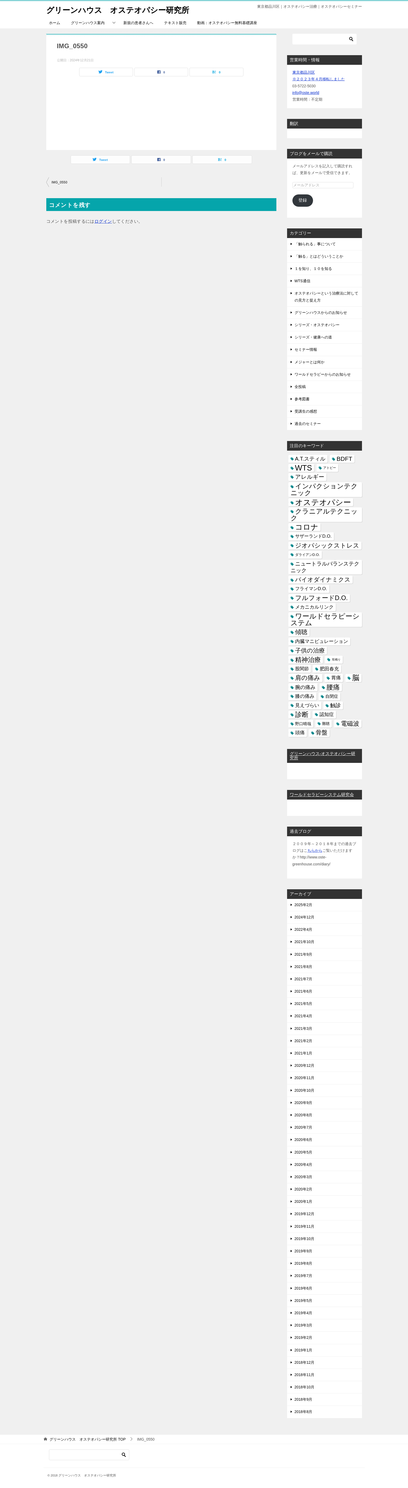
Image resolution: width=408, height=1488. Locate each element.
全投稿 (300, 387)
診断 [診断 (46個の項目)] (301, 714)
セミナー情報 (306, 349)
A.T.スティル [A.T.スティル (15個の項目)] (310, 459)
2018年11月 (305, 1375)
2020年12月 (305, 1065)
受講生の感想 (306, 411)
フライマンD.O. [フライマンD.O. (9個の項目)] (311, 588)
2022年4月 (303, 929)
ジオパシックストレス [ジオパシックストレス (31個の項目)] (327, 545)
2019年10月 (305, 1239)
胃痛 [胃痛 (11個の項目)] (336, 677)
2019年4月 (303, 1313)
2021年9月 (303, 954)
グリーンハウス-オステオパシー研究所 (322, 755)
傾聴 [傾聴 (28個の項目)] (301, 631)
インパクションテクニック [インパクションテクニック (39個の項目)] (324, 489)
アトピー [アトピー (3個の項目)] (329, 468)
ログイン (103, 221)
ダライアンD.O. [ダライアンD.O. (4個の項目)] (307, 555)
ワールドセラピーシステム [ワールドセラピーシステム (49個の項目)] (325, 619)
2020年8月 (303, 1115)
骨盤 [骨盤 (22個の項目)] (321, 732)
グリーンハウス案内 (88, 23)
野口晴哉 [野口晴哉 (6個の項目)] (303, 723)
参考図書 (302, 399)
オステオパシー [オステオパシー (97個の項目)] (323, 502)
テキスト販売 (175, 23)
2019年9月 (303, 1251)
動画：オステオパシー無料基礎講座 (227, 23)
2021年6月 (303, 991)
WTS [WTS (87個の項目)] (303, 468)
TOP (87, 1439)
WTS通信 (302, 281)
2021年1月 (303, 1053)
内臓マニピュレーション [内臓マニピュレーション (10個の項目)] (321, 641)
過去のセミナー (308, 423)
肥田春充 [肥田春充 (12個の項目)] (329, 669)
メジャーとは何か (310, 362)
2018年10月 (305, 1387)
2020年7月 (303, 1127)
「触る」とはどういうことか (319, 256)
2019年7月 (303, 1276)
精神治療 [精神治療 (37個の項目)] (308, 659)
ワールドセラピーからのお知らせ (323, 374)
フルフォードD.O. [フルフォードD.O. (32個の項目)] (321, 597)
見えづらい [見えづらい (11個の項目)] (307, 705)
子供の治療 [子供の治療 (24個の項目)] (310, 650)
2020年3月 (303, 1177)
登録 (302, 200)
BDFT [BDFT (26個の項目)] (344, 458)
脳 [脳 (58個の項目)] (355, 678)
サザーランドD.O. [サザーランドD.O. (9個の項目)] (313, 536)
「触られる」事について (315, 244)
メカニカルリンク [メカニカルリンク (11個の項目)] (314, 607)
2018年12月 (305, 1362)
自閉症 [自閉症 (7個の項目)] (331, 696)
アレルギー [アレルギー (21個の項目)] (309, 477)
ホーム (54, 23)
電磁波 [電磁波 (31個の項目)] (350, 723)
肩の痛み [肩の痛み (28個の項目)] (307, 677)
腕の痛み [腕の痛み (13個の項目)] (305, 687)
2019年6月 (303, 1288)
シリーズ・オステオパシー (317, 325)
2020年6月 (303, 1139)
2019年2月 (303, 1337)
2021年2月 (303, 1041)
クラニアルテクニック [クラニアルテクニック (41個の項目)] (324, 515)
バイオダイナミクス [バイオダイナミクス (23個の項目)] (322, 579)
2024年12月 (305, 917)
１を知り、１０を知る (313, 268)
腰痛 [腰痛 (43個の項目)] (333, 687)
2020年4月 (303, 1164)
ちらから (314, 850)
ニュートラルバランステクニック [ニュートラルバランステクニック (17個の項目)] (325, 567)
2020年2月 (303, 1189)
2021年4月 (303, 1016)
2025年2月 (303, 905)
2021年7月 (303, 979)
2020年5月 (303, 1152)
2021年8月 (303, 967)
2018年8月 (303, 1412)
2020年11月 (305, 1078)
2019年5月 (303, 1300)
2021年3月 (303, 1028)
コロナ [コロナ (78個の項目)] (306, 527)
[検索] (324, 39)
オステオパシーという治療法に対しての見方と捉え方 (326, 296)
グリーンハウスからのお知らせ (321, 312)
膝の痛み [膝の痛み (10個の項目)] (304, 696)
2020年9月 (303, 1103)
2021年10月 (305, 942)
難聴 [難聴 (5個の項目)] (326, 723)
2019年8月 (303, 1263)
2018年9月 (303, 1399)
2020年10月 (305, 1090)
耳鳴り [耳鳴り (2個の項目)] (336, 659)
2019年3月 (303, 1325)
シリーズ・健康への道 (313, 337)
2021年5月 (303, 1003)
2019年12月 (305, 1214)
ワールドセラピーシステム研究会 (322, 794)
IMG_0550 (59, 182)
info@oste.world (305, 93)
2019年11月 (305, 1226)
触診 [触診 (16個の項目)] (335, 705)
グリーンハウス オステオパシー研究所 (120, 9)
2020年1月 (303, 1201)
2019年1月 (303, 1350)
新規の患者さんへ (138, 23)
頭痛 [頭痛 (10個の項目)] (300, 732)
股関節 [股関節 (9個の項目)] (302, 668)
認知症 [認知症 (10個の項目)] (326, 714)
